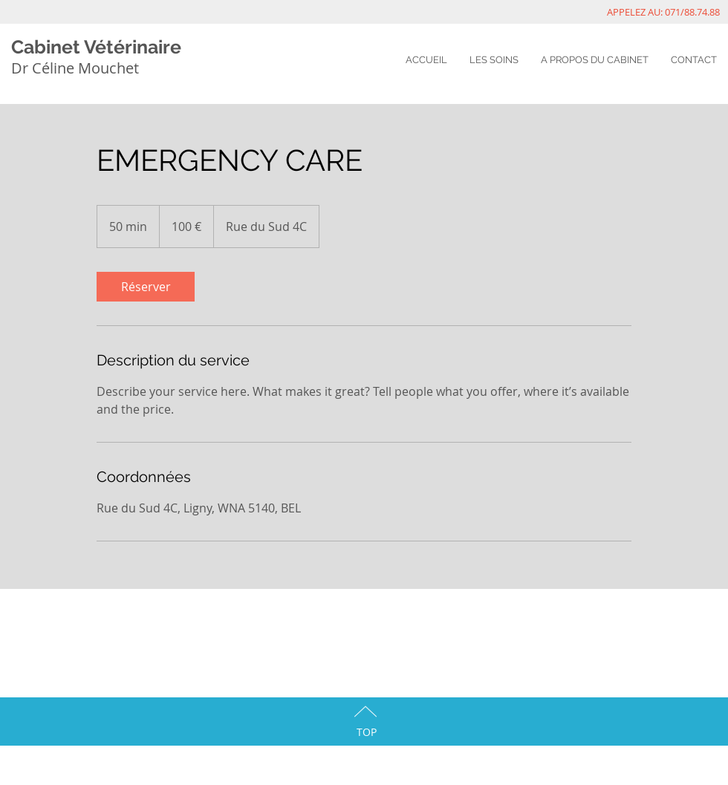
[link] (146, 287)
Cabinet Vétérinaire (96, 47)
